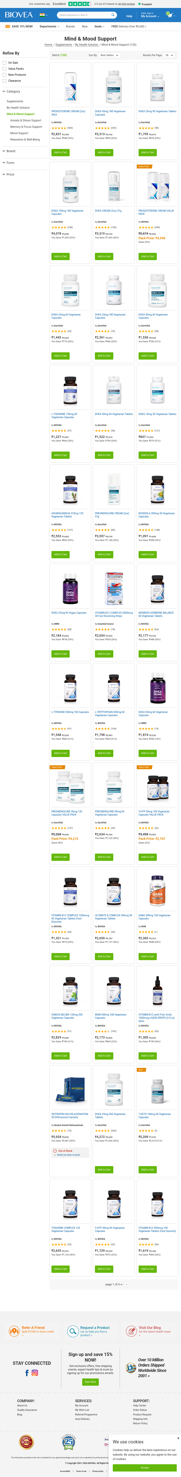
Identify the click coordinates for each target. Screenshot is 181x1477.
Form (8, 163)
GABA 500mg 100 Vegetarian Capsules (155, 917)
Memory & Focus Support (26, 126)
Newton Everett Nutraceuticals (68, 1125)
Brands (70, 26)
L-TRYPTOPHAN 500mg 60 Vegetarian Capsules (110, 714)
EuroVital (102, 122)
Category (11, 91)
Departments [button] (49, 26)
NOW (143, 926)
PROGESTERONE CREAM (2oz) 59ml (68, 113)
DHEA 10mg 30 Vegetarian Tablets (157, 414)
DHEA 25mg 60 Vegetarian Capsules (66, 316)
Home (49, 44)
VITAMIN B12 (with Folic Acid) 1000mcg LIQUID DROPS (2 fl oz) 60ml (157, 1017)
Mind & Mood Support (20, 114)
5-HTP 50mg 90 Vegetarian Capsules (110, 1229)
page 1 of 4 (114, 1284)
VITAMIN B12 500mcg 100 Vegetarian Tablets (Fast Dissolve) (157, 1229)
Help (129, 16)
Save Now (90, 1381)
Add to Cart (60, 152)
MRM (56, 624)
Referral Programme (86, 1414)
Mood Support (19, 133)
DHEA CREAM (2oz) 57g (108, 210)
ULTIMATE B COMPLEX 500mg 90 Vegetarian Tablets (113, 917)
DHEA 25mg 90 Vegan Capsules (69, 612)
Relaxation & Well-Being (25, 139)
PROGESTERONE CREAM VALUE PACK (156, 212)
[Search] (113, 15)
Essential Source (106, 624)
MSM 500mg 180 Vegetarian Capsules (110, 1016)
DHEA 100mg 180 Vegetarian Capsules (67, 212)
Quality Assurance (27, 1410)
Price (8, 174)
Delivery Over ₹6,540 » (128, 26)
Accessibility (65, 1471)
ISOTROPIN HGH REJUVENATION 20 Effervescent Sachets (69, 1116)
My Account (81, 1405)
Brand (9, 151)
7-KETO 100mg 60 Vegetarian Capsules (155, 1116)
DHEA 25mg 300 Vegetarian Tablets (110, 1116)
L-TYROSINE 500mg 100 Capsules (70, 712)
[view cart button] (172, 15)
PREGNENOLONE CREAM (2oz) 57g (112, 515)
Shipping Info (140, 1419)
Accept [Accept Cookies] (145, 1467)
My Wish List (82, 1410)
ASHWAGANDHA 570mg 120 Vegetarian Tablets (67, 515)
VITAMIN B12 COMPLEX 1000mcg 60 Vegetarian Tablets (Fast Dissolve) (70, 918)
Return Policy (140, 1423)
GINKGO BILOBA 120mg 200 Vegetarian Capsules (67, 1016)
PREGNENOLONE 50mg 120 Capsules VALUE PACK (66, 813)
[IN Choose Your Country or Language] (43, 15)
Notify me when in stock (68, 1155)
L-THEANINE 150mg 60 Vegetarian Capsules (64, 416)
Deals (99, 26)
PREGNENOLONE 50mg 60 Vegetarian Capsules (109, 813)
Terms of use (81, 1471)
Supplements (64, 44)
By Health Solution (87, 44)
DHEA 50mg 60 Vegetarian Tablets (114, 414)
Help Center (139, 1405)
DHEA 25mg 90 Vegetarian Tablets (157, 111)
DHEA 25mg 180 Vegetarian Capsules (110, 316)
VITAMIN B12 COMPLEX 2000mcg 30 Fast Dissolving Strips (114, 614)
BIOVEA (58, 122)
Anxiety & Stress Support (25, 120)
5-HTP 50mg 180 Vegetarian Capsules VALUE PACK (154, 813)
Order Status (140, 1410)
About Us (22, 1405)
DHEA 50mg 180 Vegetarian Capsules (110, 113)
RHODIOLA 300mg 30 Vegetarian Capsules (157, 515)
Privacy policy (97, 1471)
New (85, 26)
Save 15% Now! (19, 26)
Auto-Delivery (82, 1419)
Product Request (142, 1414)
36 (169, 55)
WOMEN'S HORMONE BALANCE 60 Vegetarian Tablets (156, 614)
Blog (19, 1414)
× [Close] (178, 1438)
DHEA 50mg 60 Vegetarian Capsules (153, 316)
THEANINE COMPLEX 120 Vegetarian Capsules (65, 1229)
